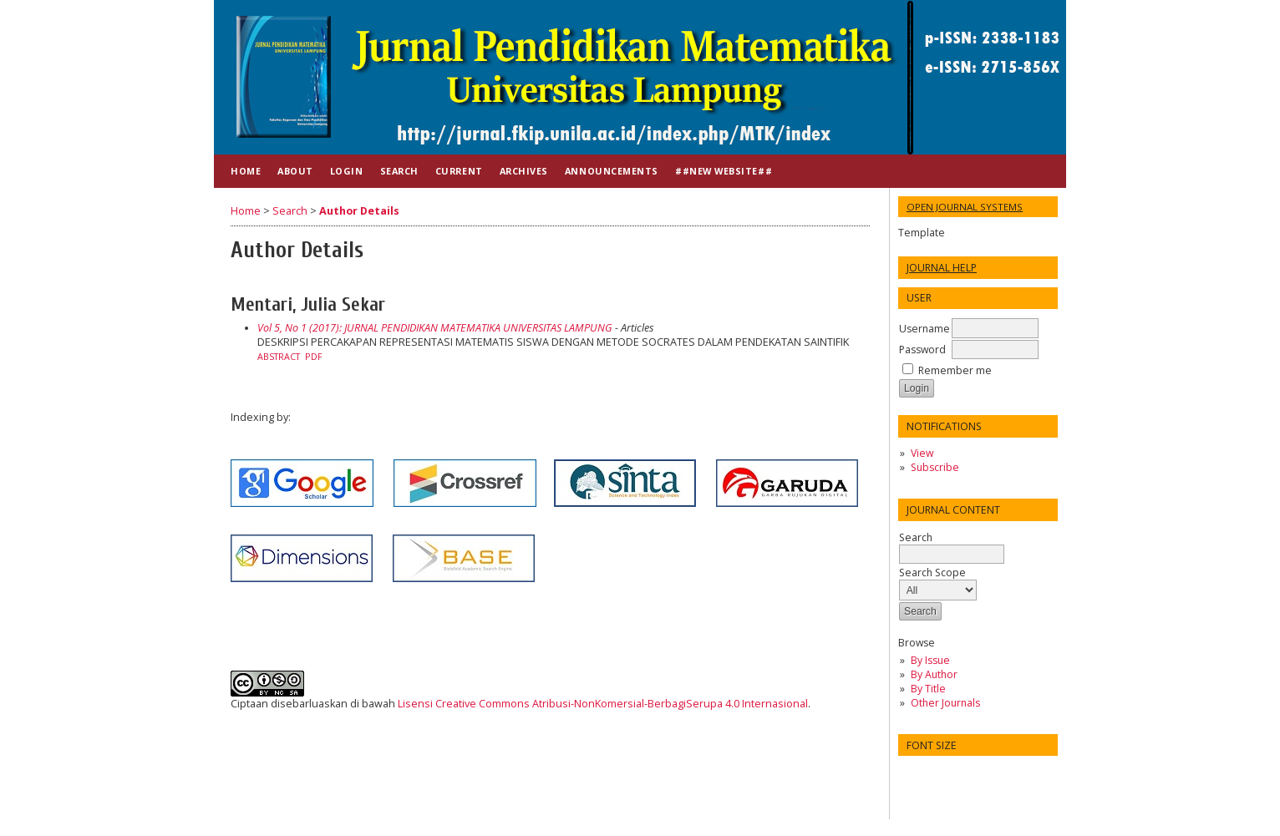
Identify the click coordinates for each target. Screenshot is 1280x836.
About (295, 171)
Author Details (359, 211)
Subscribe (935, 467)
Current (459, 171)
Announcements (611, 171)
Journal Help (942, 268)
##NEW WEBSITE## (723, 171)
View (922, 453)
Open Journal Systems (965, 206)
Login (346, 171)
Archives (524, 171)
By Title (928, 688)
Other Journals (945, 703)
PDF (314, 356)
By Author (934, 674)
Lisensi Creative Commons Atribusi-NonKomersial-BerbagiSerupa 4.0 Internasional (603, 704)
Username (924, 329)
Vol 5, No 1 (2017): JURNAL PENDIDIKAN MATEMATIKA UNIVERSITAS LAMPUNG (434, 328)
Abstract (278, 356)
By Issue (930, 660)
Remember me (955, 370)
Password (922, 349)
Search (951, 545)
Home (246, 171)
